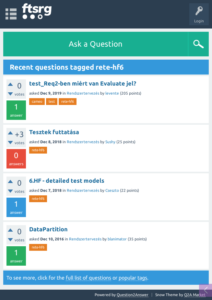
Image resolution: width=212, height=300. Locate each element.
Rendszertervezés (83, 93)
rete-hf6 (67, 101)
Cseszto (112, 190)
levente (112, 93)
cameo (37, 101)
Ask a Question (96, 44)
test (52, 101)
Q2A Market (195, 295)
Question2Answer (132, 295)
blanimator (117, 239)
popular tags (133, 278)
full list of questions (88, 278)
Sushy (110, 142)
